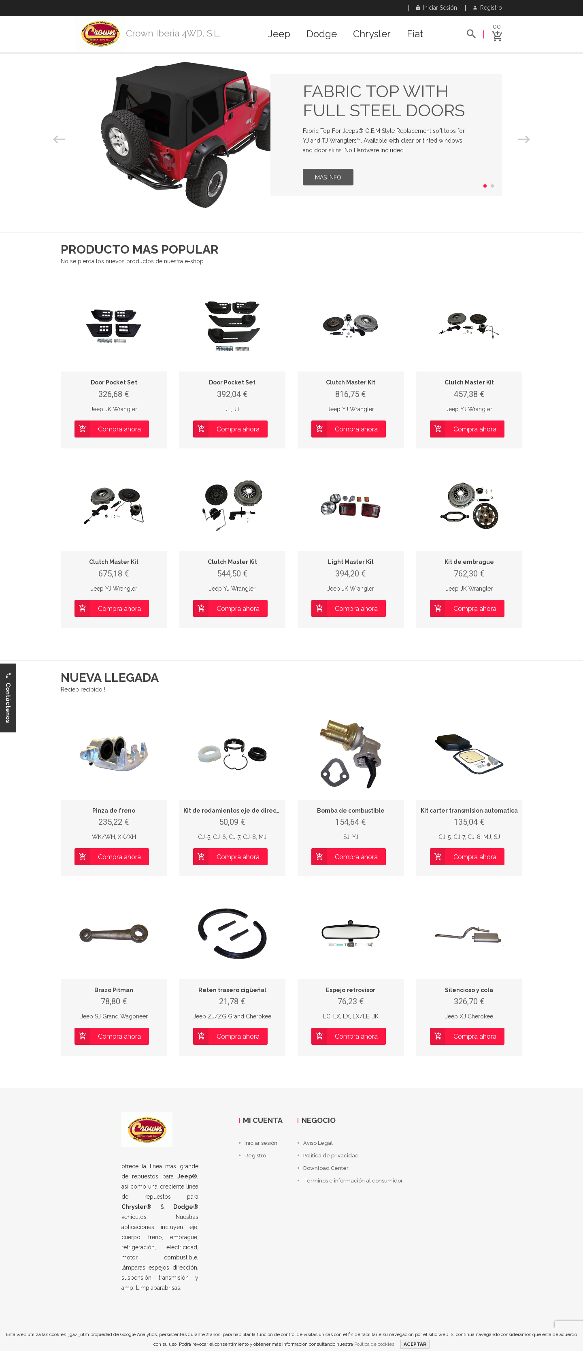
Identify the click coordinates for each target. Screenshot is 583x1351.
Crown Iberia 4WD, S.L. (173, 33)
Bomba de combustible (351, 810)
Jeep (279, 34)
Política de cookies (374, 1344)
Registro (487, 7)
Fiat (415, 34)
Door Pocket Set (114, 382)
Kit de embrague (469, 562)
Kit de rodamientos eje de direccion (235, 810)
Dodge (321, 34)
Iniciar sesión (436, 7)
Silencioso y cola (469, 990)
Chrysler (372, 34)
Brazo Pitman (113, 990)
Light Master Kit (351, 562)
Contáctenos (8, 698)
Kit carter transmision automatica (469, 810)
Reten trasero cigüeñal (232, 990)
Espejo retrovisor (350, 990)
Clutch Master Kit (350, 382)
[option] (291, 135)
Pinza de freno (113, 810)
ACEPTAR (415, 1344)
